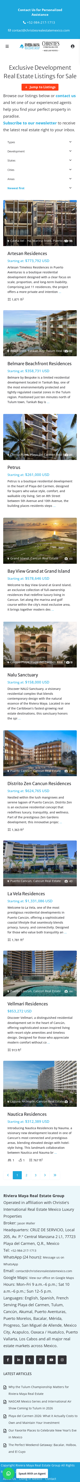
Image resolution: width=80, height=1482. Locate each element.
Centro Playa (19, 455)
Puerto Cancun (21, 771)
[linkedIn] (18, 1359)
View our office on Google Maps (51, 1278)
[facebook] (7, 1359)
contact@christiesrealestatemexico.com (41, 30)
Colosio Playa (19, 662)
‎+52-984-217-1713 (41, 22)
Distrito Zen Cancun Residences (39, 783)
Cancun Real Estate (44, 558)
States (11, 160)
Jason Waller (26, 1223)
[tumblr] (29, 1359)
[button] (25, 1473)
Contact (50, 1479)
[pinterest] (40, 1359)
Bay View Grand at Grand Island (38, 571)
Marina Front (42, 241)
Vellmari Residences (27, 1003)
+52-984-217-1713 (23, 1250)
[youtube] (51, 1359)
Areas (11, 179)
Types (11, 142)
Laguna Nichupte (22, 1101)
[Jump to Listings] (40, 87)
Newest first (16, 188)
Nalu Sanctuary (22, 675)
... (60, 292)
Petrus (13, 467)
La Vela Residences (26, 893)
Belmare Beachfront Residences (39, 363)
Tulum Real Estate (59, 351)
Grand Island (19, 558)
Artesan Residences (27, 253)
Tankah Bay (36, 351)
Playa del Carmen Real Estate (51, 455)
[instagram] (62, 1359)
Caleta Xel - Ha (20, 241)
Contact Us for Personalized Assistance (40, 12)
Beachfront (18, 351)
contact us (66, 95)
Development (16, 151)
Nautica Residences (27, 1114)
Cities (10, 170)
